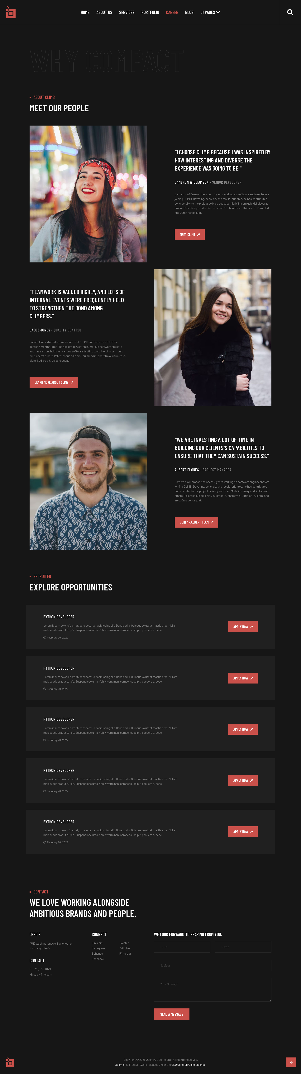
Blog (189, 12)
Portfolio (150, 12)
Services (127, 12)
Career (172, 12)
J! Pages (207, 12)
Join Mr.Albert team (196, 523)
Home (85, 12)
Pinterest (125, 953)
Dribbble (124, 948)
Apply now (239, 626)
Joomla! (120, 1064)
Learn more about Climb (54, 383)
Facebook (98, 959)
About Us (104, 12)
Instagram (98, 948)
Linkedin (97, 943)
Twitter (124, 943)
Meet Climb (189, 236)
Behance (97, 953)
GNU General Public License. (188, 1064)
